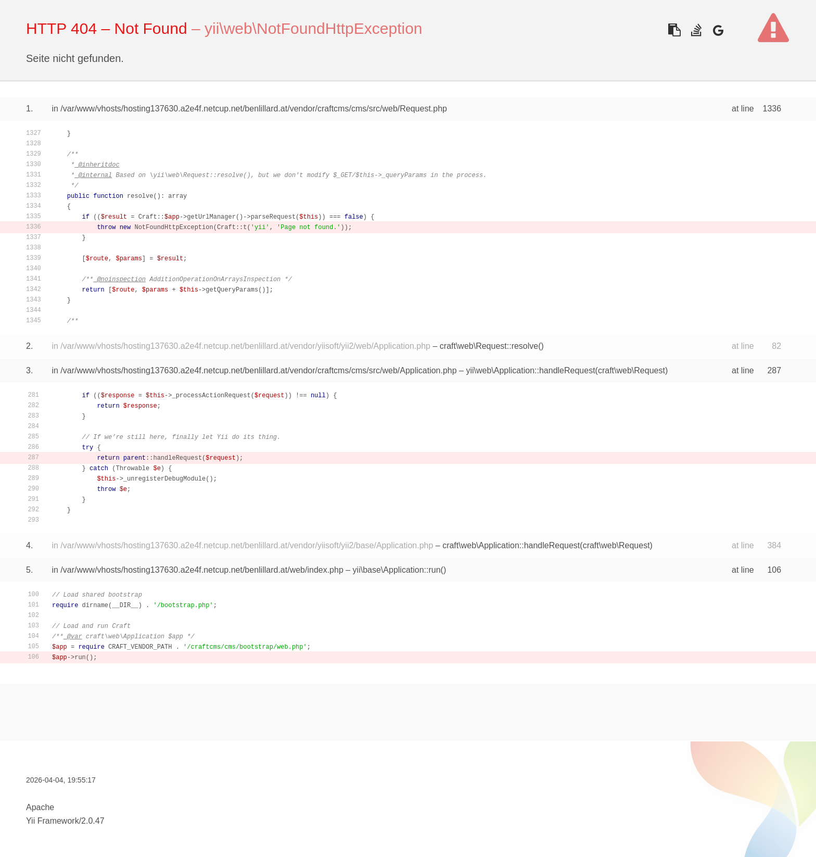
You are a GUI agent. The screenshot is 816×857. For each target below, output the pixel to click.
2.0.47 (92, 820)
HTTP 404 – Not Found (106, 28)
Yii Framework (52, 820)
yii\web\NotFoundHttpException (314, 28)
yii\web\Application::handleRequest (530, 370)
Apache (40, 807)
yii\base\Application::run (397, 569)
